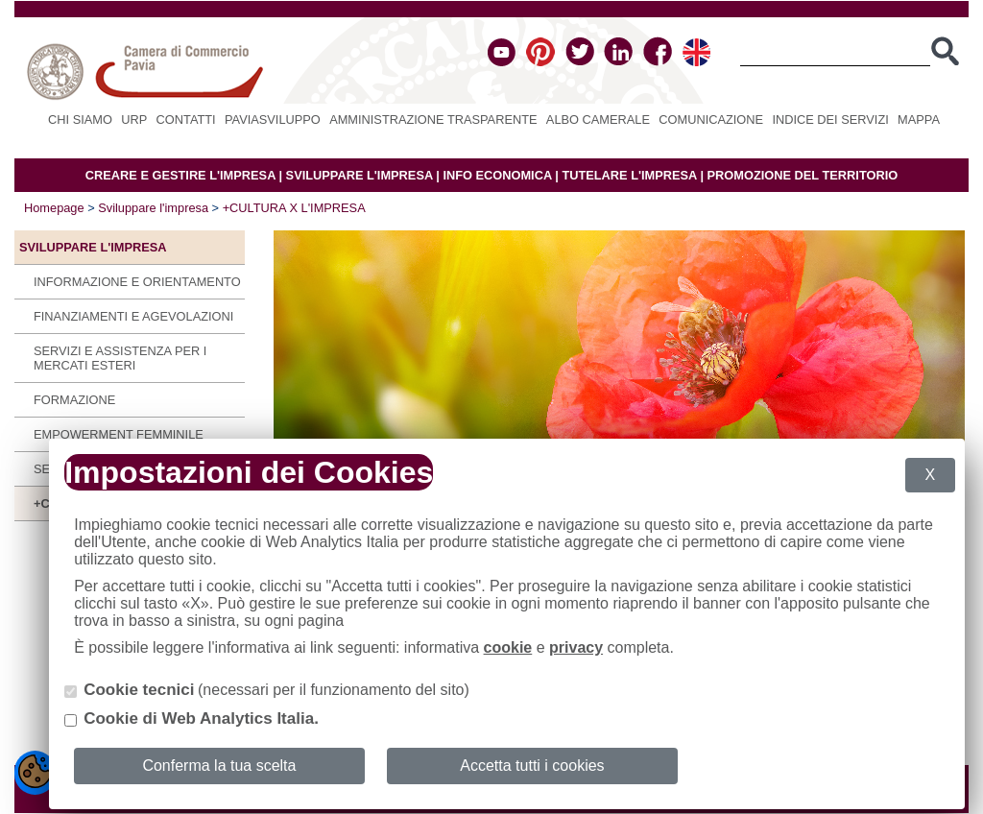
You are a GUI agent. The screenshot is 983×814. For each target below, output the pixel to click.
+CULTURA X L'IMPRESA (294, 208)
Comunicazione (711, 119)
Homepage (54, 208)
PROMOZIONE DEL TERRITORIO (803, 175)
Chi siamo (80, 119)
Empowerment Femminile (119, 434)
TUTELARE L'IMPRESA (629, 175)
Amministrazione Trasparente (433, 119)
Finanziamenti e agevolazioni (133, 316)
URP (134, 119)
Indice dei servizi (830, 119)
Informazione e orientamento (137, 282)
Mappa (919, 119)
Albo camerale (598, 119)
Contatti (186, 119)
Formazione (74, 400)
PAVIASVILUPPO (273, 119)
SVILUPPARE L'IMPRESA (359, 175)
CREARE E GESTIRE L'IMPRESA (180, 175)
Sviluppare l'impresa (153, 208)
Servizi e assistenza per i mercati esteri (120, 358)
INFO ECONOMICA (497, 175)
